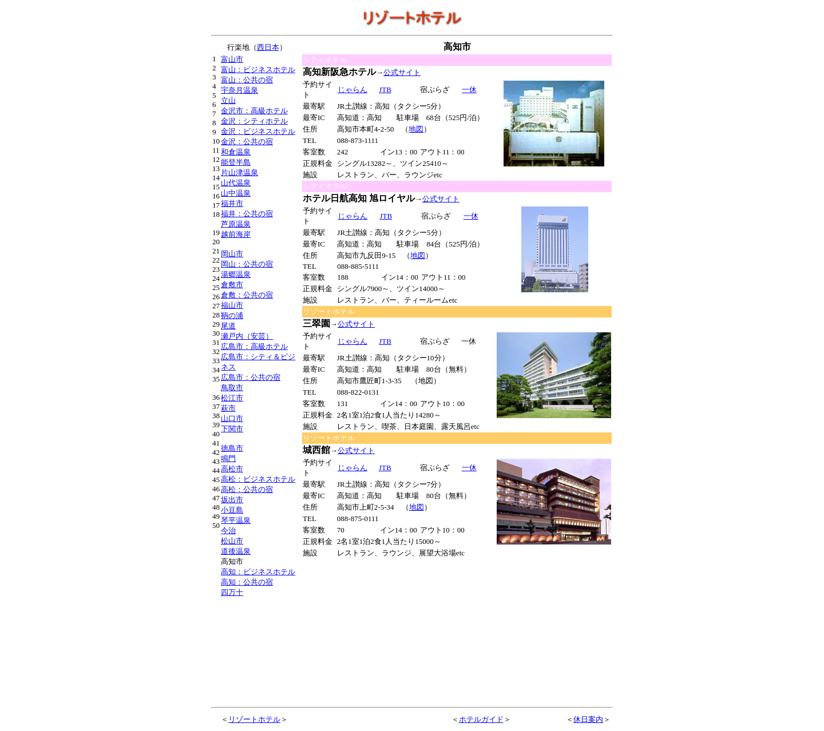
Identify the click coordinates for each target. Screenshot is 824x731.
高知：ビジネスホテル (258, 571)
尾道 (228, 325)
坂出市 (232, 499)
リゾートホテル (254, 719)
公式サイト (402, 72)
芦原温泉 (236, 224)
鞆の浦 (232, 315)
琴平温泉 (236, 520)
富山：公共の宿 (247, 80)
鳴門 (228, 458)
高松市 (232, 468)
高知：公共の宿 (247, 582)
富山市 (232, 59)
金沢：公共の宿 (247, 141)
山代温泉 (236, 182)
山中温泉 (236, 193)
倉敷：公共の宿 (247, 295)
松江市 (232, 398)
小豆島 (232, 510)
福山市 (232, 305)
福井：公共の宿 (247, 213)
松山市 (232, 541)
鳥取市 (232, 387)
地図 (416, 129)
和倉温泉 (236, 152)
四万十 (232, 592)
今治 (228, 530)
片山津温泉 (239, 172)
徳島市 (232, 448)
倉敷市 (232, 284)
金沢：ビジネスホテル (258, 131)
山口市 (232, 418)
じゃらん (352, 89)
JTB (384, 341)
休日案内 (588, 719)
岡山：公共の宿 (247, 264)
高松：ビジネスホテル (258, 479)
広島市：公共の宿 (250, 377)
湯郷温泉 (236, 274)
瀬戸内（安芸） (247, 336)
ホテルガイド (481, 719)
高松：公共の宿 (247, 489)
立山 (228, 100)
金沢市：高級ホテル (254, 110)
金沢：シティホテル (254, 121)
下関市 (232, 428)
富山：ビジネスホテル (258, 69)
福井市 (232, 203)
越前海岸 (236, 234)
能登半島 (236, 162)
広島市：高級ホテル (254, 346)
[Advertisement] (388, 630)
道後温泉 (236, 551)
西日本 (268, 47)
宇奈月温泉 (239, 90)
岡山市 (232, 253)
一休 (469, 89)
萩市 (228, 408)
